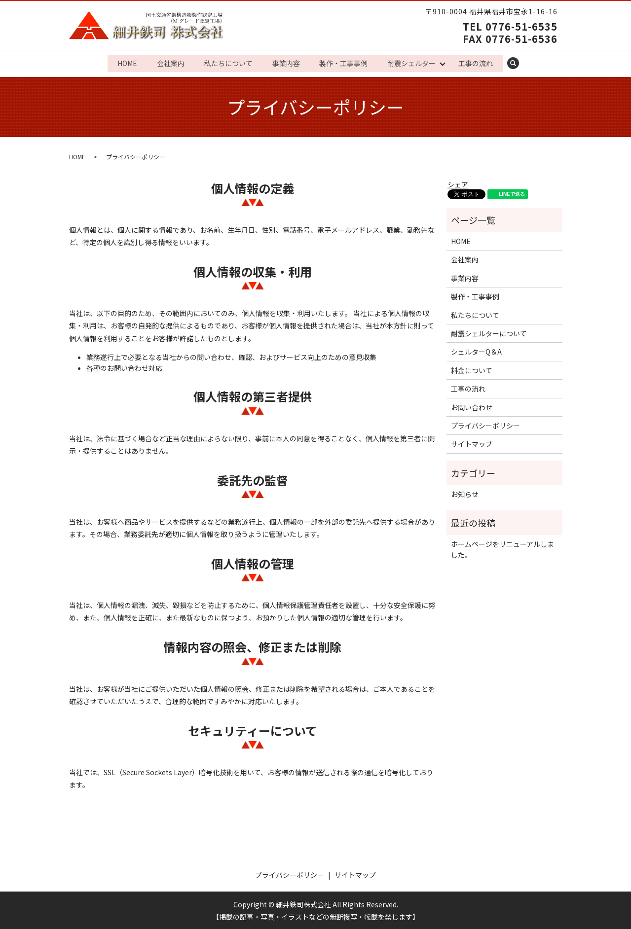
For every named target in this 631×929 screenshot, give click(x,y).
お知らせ (465, 493)
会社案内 (168, 62)
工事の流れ (479, 62)
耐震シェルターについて (489, 332)
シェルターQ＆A (476, 351)
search (522, 63)
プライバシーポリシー (485, 424)
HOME (124, 62)
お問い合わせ (471, 406)
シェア (457, 183)
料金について (471, 369)
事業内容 (285, 62)
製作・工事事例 (344, 62)
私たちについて (227, 62)
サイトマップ (471, 443)
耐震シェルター (413, 62)
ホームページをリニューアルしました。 (502, 548)
